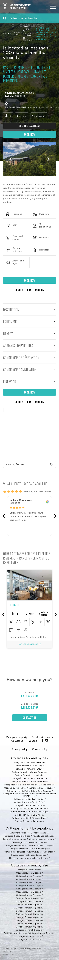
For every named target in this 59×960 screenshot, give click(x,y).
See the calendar (29, 126)
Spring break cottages (14, 852)
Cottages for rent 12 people (29, 905)
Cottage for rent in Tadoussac (28, 821)
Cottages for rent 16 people (29, 917)
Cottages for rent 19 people (29, 927)
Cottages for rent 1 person (29, 870)
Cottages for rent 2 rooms (41, 933)
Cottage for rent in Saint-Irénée (28, 802)
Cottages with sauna (18, 849)
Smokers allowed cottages (40, 846)
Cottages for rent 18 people (29, 924)
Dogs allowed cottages (14, 839)
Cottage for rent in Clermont (28, 769)
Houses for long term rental (22, 858)
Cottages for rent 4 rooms (29, 940)
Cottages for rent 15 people (29, 914)
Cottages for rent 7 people (28, 889)
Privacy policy (19, 749)
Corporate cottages (39, 849)
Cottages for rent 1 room (15, 933)
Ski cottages (17, 842)
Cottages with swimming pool (40, 839)
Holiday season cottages (22, 855)
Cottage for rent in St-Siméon (29, 815)
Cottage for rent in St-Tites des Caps (29, 818)
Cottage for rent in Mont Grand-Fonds (29, 782)
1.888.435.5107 (29, 708)
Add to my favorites (29, 464)
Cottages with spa (39, 833)
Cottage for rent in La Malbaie (29, 775)
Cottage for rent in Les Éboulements (28, 779)
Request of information (29, 290)
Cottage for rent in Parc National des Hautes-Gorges (28, 788)
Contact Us (29, 717)
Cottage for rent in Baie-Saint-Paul (29, 763)
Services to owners (42, 737)
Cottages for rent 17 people (29, 921)
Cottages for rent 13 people (29, 908)
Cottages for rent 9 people (28, 895)
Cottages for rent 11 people (28, 902)
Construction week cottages (40, 852)
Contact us (17, 741)
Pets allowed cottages (43, 836)
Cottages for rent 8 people (28, 892)
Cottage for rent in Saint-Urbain (29, 806)
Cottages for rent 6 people (28, 886)
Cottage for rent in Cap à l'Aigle (29, 766)
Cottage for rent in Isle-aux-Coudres (29, 772)
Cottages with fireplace (15, 846)
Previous (10, 159)
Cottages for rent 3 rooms (29, 936)
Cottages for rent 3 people (28, 876)
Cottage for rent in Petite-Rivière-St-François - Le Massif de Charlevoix (29, 795)
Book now (29, 134)
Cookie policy (39, 749)
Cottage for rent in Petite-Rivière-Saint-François (28, 791)
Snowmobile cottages (36, 842)
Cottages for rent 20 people (29, 930)
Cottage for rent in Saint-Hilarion (29, 799)
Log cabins (41, 855)
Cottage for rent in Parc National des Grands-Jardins (28, 785)
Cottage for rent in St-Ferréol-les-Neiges (29, 812)
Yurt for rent (42, 858)
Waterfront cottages (19, 833)
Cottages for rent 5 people (28, 883)
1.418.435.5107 (29, 696)
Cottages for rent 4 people (28, 879)
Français (32, 741)
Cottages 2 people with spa (17, 836)
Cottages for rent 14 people (29, 911)
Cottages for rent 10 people (29, 898)
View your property (16, 737)
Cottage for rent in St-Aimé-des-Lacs (28, 809)
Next (48, 159)
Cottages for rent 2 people (28, 873)
